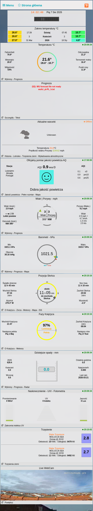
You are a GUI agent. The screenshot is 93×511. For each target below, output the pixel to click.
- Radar (26, 387)
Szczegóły (7, 118)
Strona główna (30, 5)
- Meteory (26, 310)
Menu (9, 5)
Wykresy (6, 79)
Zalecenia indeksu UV (12, 426)
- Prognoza (18, 79)
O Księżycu (8, 310)
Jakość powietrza (10, 195)
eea (52, 167)
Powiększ (7, 502)
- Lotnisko (16, 156)
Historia (6, 156)
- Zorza (18, 310)
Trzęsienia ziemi (10, 464)
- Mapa (37, 195)
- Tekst (17, 118)
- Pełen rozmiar (27, 195)
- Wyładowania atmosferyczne (50, 156)
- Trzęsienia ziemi (29, 156)
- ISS (40, 310)
